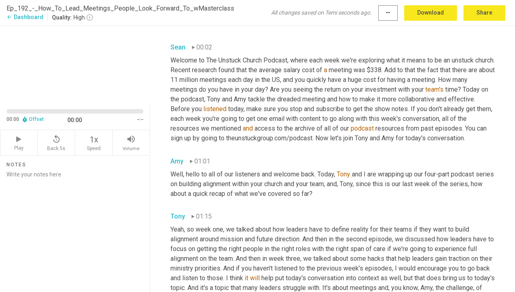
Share (484, 12)
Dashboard (24, 17)
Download (430, 12)
